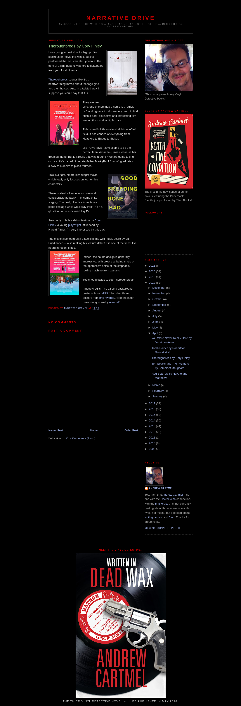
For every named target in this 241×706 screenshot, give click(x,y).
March (156, 385)
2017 (152, 403)
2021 (152, 265)
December (159, 287)
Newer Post (56, 430)
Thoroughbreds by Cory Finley (171, 358)
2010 (152, 443)
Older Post (131, 430)
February (158, 390)
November (159, 293)
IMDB (104, 293)
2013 (152, 426)
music (159, 517)
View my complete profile (163, 528)
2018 (152, 282)
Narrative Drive (120, 18)
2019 (152, 277)
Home (94, 430)
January (157, 396)
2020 (152, 271)
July (155, 316)
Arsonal (114, 302)
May (155, 327)
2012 (152, 431)
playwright (74, 225)
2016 (152, 409)
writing (149, 517)
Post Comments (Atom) (80, 438)
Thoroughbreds (58, 79)
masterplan (162, 503)
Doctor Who (168, 499)
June (155, 321)
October (157, 299)
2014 (152, 420)
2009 (152, 449)
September (159, 304)
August (157, 310)
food (171, 517)
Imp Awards (106, 297)
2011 (152, 437)
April (155, 333)
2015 (152, 414)
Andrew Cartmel (161, 488)
